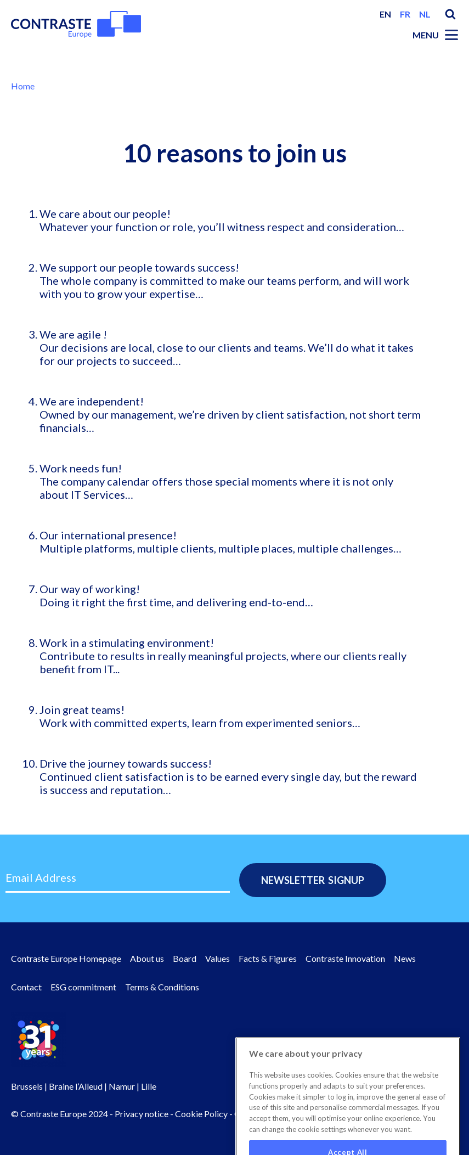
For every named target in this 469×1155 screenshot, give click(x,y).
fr (405, 14)
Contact (26, 987)
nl (425, 14)
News (405, 958)
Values (217, 958)
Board (184, 958)
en (385, 14)
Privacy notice (141, 1113)
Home (23, 86)
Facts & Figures (268, 958)
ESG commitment (83, 987)
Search (450, 14)
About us (147, 958)
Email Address (40, 877)
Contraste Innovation (345, 958)
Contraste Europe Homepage (66, 958)
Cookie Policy (201, 1113)
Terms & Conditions (162, 987)
